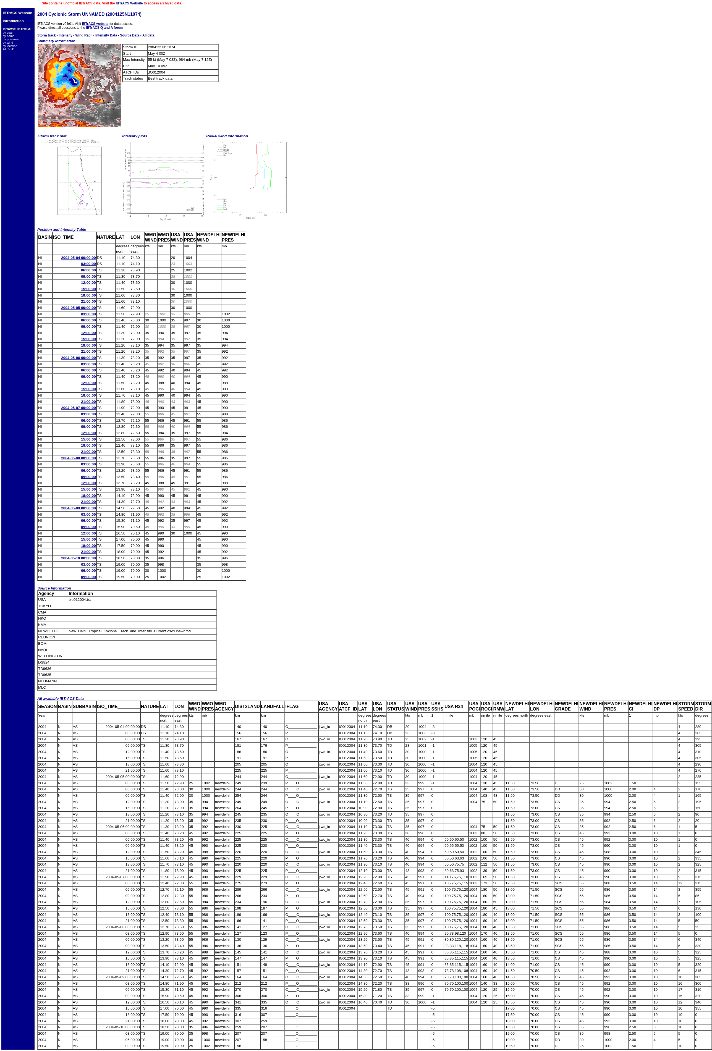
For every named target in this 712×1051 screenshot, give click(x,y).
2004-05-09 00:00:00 (78, 508)
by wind (8, 42)
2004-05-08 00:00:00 (78, 458)
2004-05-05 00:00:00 (78, 308)
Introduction (13, 21)
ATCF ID (8, 49)
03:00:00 (88, 264)
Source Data (129, 35)
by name (8, 36)
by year (8, 32)
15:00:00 (88, 289)
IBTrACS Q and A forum (104, 28)
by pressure (11, 39)
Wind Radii (83, 35)
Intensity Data (106, 35)
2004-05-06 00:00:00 (78, 358)
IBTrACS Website (129, 3)
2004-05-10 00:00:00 (78, 558)
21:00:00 (88, 301)
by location (10, 46)
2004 (42, 14)
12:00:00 (88, 283)
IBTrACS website (95, 24)
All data (148, 35)
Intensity (65, 35)
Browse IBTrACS (17, 29)
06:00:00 (88, 270)
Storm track (46, 35)
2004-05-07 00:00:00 (78, 408)
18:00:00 (88, 295)
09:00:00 (88, 276)
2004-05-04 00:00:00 (78, 258)
